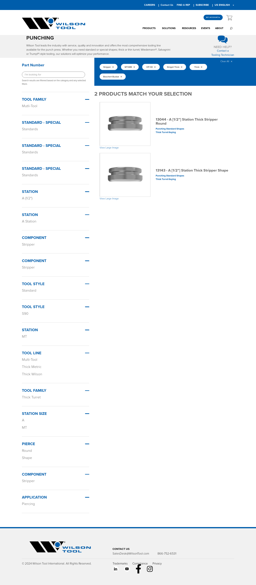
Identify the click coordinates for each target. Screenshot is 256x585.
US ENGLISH (222, 4)
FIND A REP (183, 5)
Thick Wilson (32, 374)
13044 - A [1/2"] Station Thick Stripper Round (187, 121)
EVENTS (205, 28)
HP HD (151, 67)
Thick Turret (31, 397)
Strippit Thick (174, 67)
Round (27, 450)
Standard (29, 290)
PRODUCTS (149, 28)
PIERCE (28, 444)
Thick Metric (31, 367)
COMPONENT (34, 474)
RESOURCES (189, 28)
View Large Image (109, 147)
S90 (25, 313)
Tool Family (34, 99)
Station (30, 191)
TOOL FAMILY (34, 390)
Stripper (28, 244)
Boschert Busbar (112, 76)
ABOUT (219, 28)
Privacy (157, 563)
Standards (30, 129)
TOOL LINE (31, 353)
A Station (29, 221)
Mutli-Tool (29, 106)
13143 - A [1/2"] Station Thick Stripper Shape (192, 170)
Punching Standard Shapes (170, 128)
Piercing (28, 504)
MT (24, 336)
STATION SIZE (34, 413)
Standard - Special (41, 122)
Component (34, 237)
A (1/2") (27, 198)
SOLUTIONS (169, 28)
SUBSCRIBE (202, 5)
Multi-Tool (29, 359)
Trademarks (120, 563)
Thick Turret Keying (166, 132)
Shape (27, 458)
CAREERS (149, 5)
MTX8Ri (130, 67)
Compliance (140, 563)
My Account (213, 17)
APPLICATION (34, 497)
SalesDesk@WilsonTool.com (131, 553)
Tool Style (33, 284)
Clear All (226, 61)
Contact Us (167, 5)
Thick (198, 67)
